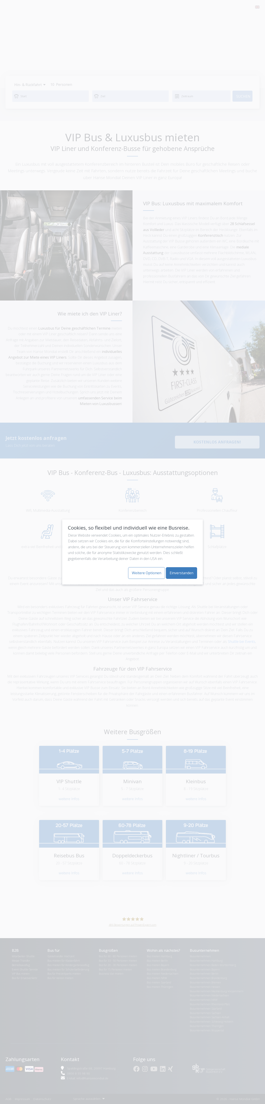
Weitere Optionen (146, 572)
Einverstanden (181, 572)
